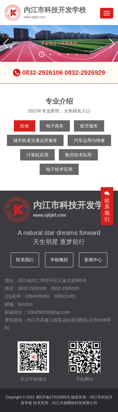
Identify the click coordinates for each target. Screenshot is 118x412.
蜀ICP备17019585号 (53, 397)
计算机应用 (37, 154)
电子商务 (55, 125)
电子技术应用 (59, 169)
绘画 (24, 125)
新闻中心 (93, 259)
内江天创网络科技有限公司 (74, 403)
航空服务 (89, 125)
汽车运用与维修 (89, 140)
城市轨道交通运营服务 (35, 140)
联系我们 (25, 259)
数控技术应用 (78, 154)
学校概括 (59, 259)
